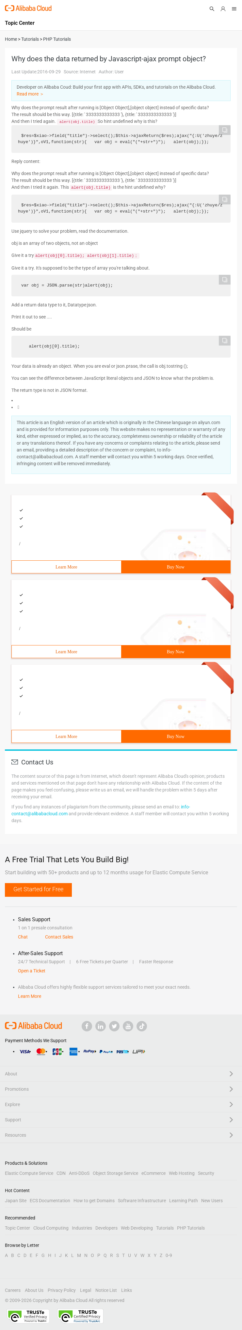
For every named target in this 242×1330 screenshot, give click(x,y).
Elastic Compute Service (29, 1173)
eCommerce (153, 1173)
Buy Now (176, 567)
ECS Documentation (50, 1200)
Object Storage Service (115, 1173)
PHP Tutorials (191, 1228)
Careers (13, 1290)
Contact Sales (59, 936)
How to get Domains (94, 1200)
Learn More (66, 567)
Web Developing (137, 1228)
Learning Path (183, 1200)
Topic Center (17, 1228)
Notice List (106, 1290)
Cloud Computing (51, 1228)
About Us (34, 1290)
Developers (106, 1228)
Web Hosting (182, 1173)
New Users (212, 1200)
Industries (82, 1228)
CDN (61, 1173)
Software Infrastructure (142, 1200)
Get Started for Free (38, 889)
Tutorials (165, 1228)
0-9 (169, 1255)
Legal (85, 1290)
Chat (23, 936)
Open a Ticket (31, 970)
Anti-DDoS (79, 1173)
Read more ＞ (30, 93)
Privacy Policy (62, 1290)
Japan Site (15, 1200)
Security (206, 1173)
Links (126, 1290)
